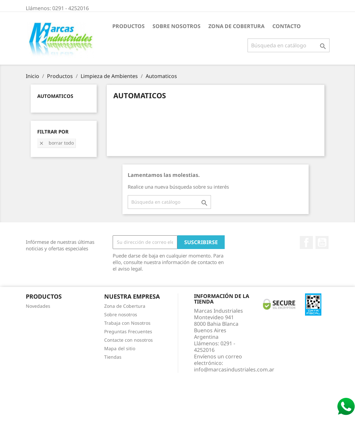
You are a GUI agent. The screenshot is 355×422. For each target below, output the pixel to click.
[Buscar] (289, 45)
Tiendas (112, 357)
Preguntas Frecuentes (128, 331)
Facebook (306, 242)
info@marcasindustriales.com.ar (234, 369)
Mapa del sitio (119, 348)
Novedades (38, 306)
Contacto (286, 26)
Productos (128, 26)
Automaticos (55, 96)
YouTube (322, 242)
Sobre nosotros (177, 26)
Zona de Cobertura (236, 26)
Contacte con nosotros (128, 340)
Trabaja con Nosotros (127, 323)
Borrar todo (56, 143)
